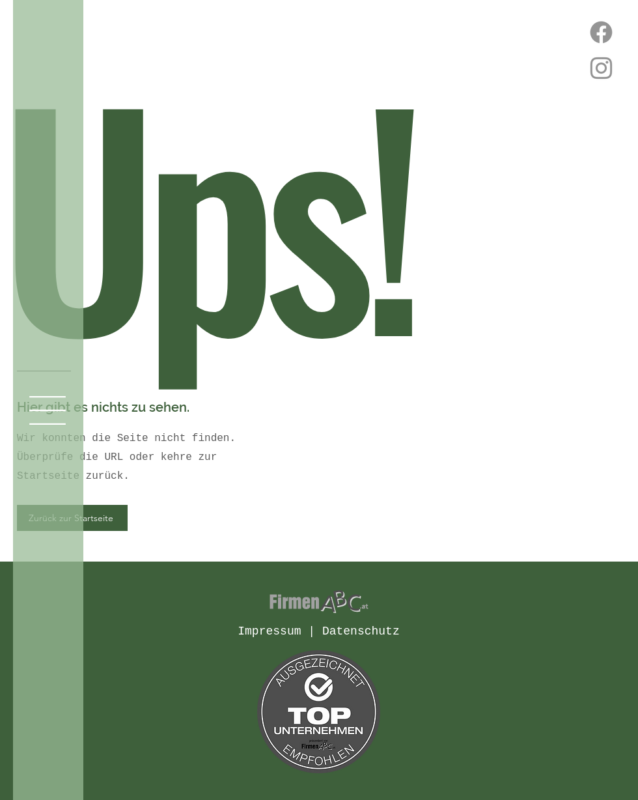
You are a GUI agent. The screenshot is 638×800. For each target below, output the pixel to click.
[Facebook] (601, 32)
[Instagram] (601, 68)
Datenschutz (361, 631)
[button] (47, 410)
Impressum (269, 631)
